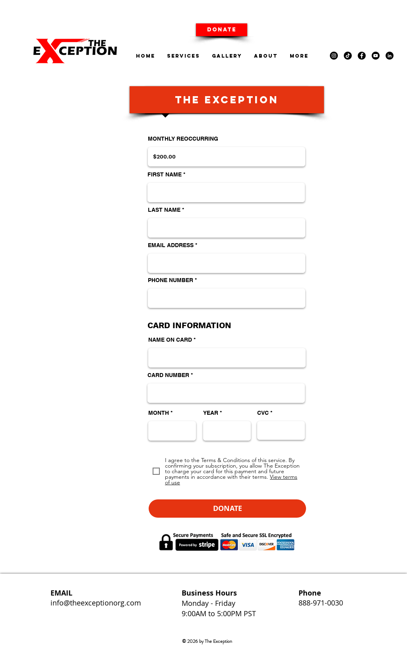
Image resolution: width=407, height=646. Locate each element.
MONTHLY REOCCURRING (183, 138)
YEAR (210, 413)
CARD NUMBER (168, 375)
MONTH (158, 413)
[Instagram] (334, 56)
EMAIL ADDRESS (171, 245)
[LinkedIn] (389, 56)
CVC (263, 413)
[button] (227, 508)
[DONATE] (221, 29)
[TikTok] (348, 56)
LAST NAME (164, 210)
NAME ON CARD (170, 339)
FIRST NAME (164, 174)
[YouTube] (376, 56)
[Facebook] (362, 56)
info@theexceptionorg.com (95, 602)
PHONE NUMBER (170, 280)
